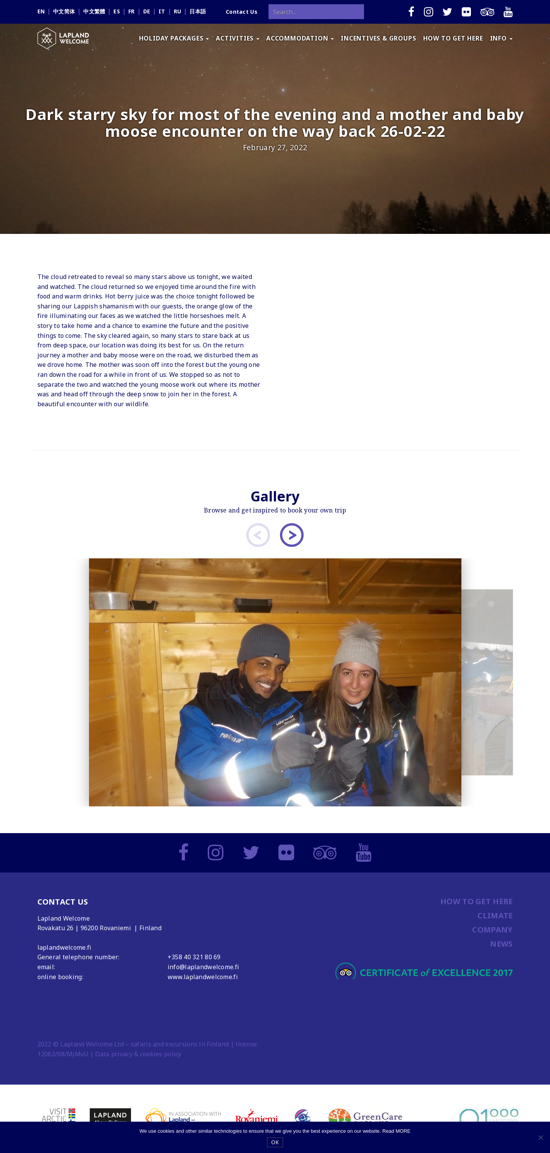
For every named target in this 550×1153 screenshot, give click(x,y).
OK (275, 1142)
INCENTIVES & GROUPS (378, 38)
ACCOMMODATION (300, 38)
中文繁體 (94, 11)
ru (177, 11)
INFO (501, 38)
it (162, 11)
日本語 (197, 11)
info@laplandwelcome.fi (203, 967)
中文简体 (64, 11)
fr (131, 11)
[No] (540, 1137)
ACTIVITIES (237, 38)
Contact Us (241, 11)
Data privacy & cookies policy (138, 1054)
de (146, 11)
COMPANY (492, 929)
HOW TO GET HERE (453, 38)
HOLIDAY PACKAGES (174, 38)
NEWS (501, 944)
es (116, 11)
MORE (403, 1131)
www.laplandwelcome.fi (203, 977)
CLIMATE (495, 915)
